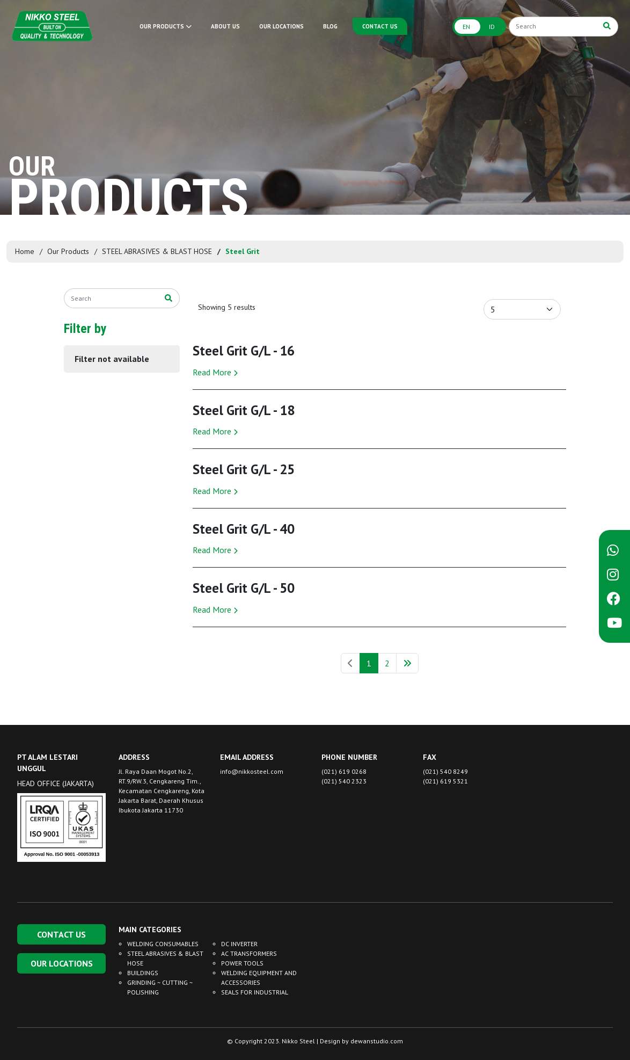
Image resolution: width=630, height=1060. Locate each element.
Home (24, 251)
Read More (215, 372)
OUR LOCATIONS (281, 26)
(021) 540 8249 (445, 771)
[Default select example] (522, 309)
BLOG (330, 26)
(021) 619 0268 (344, 771)
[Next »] (407, 663)
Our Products (68, 251)
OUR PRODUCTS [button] (166, 26)
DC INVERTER (239, 944)
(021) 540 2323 (344, 781)
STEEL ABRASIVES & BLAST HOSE (157, 251)
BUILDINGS (142, 973)
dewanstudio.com (376, 1041)
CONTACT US (380, 26)
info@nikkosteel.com (251, 771)
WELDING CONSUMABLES (163, 944)
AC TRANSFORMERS (249, 953)
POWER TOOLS (242, 963)
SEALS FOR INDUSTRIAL (254, 992)
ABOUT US (225, 26)
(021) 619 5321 (445, 781)
